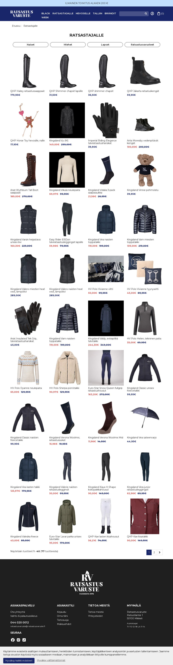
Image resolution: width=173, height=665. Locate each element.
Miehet (68, 44)
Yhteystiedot (95, 616)
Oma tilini (62, 616)
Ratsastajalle (62, 13)
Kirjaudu (61, 611)
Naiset (31, 44)
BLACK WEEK (45, 15)
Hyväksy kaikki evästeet (18, 660)
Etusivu (16, 25)
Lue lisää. (132, 654)
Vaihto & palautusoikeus (23, 616)
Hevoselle (83, 13)
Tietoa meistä (96, 611)
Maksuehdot (64, 624)
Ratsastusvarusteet (142, 44)
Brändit (110, 13)
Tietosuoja (63, 620)
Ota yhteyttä (17, 611)
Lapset (105, 44)
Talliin (97, 13)
